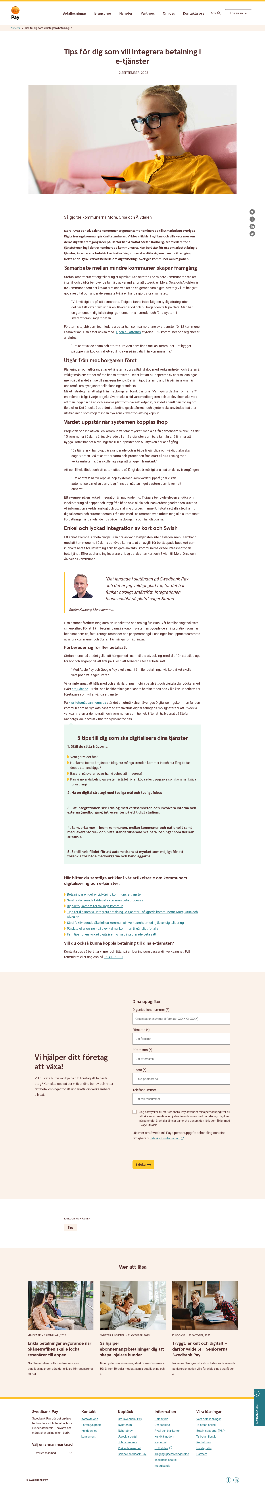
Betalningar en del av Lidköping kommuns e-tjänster (104, 894)
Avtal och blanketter (167, 1430)
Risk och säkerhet (129, 1448)
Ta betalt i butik (206, 1436)
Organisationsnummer (148, 1010)
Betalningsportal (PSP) (211, 1430)
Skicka (140, 1165)
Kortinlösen (203, 1442)
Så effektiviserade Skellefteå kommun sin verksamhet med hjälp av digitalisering (125, 923)
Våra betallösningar (208, 1419)
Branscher (102, 13)
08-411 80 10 (113, 957)
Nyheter (126, 13)
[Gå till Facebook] (228, 1480)
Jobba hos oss (127, 1442)
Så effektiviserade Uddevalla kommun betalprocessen (106, 900)
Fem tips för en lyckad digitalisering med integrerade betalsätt (111, 934)
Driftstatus (161, 1448)
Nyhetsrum (125, 1425)
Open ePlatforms (128, 332)
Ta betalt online (206, 1425)
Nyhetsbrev (125, 1430)
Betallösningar (74, 13)
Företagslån (204, 1448)
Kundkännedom (164, 1436)
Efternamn (140, 1050)
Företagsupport (91, 1425)
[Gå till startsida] (15, 13)
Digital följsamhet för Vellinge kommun (95, 906)
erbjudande (80, 689)
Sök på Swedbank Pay (132, 1454)
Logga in (236, 13)
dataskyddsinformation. (165, 1138)
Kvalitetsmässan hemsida (87, 702)
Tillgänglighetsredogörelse (172, 1454)
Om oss (169, 13)
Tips (70, 1227)
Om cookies (162, 1425)
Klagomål (160, 1442)
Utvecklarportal (127, 1436)
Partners (148, 13)
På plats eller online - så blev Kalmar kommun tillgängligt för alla (112, 928)
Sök (216, 13)
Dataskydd (161, 1419)
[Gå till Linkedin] (236, 1480)
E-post (137, 1070)
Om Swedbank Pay (130, 1419)
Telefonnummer (144, 1090)
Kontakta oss (193, 13)
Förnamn (138, 1030)
